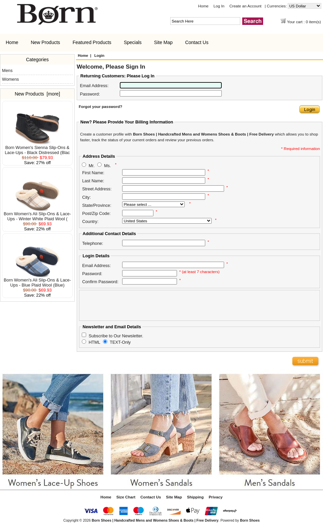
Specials (133, 42)
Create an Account (245, 6)
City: (86, 197)
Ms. (107, 165)
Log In (219, 6)
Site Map (163, 42)
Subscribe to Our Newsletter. (115, 335)
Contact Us (196, 42)
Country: (90, 221)
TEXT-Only (120, 342)
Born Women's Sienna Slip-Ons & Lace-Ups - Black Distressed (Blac (37, 148)
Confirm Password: (100, 281)
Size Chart (126, 497)
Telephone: (92, 243)
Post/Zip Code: (96, 213)
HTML (94, 342)
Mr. (91, 165)
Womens (10, 79)
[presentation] (132, 305)
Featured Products (92, 42)
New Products (45, 42)
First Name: (93, 172)
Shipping (195, 497)
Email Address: (94, 85)
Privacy (215, 497)
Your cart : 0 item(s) (304, 22)
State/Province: (96, 205)
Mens (7, 70)
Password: (90, 94)
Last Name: (93, 180)
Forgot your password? (100, 106)
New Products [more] (37, 94)
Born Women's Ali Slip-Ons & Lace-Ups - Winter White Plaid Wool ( (37, 214)
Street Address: (96, 188)
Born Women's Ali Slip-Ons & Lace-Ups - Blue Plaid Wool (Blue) (37, 280)
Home (203, 6)
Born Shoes (250, 520)
